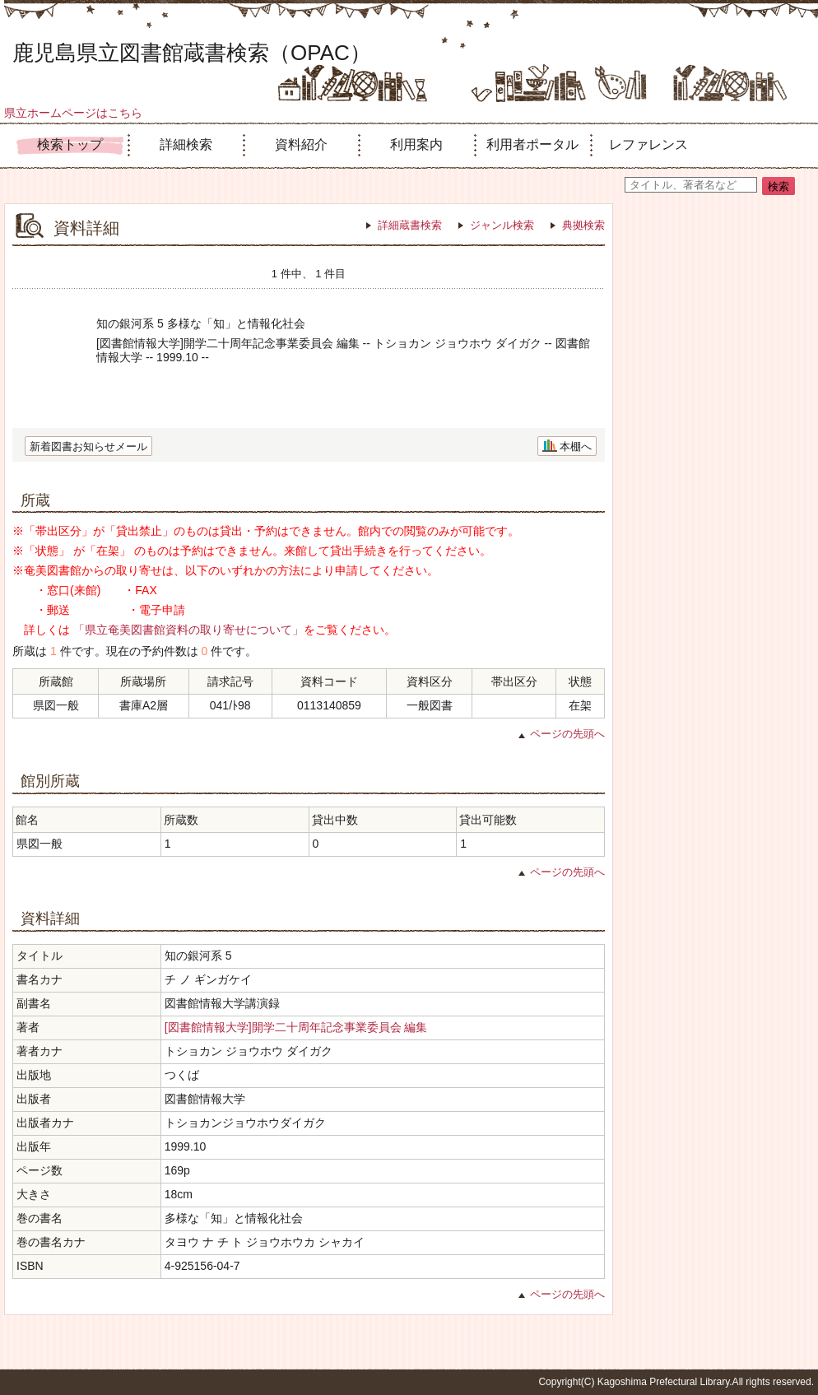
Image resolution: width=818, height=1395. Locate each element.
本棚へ (576, 446)
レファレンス (648, 144)
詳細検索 (186, 144)
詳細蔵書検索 (410, 225)
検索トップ (70, 144)
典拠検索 (583, 225)
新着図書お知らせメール (88, 446)
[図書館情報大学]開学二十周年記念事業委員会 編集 (296, 1027)
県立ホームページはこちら (73, 112)
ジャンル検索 (502, 225)
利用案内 (416, 144)
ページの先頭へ (567, 734)
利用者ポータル (532, 144)
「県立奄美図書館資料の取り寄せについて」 (188, 629)
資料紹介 (301, 144)
